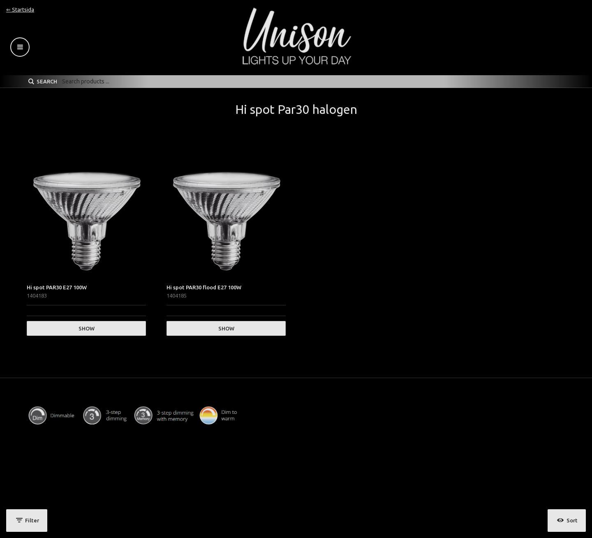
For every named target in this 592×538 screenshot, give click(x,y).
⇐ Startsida (20, 9)
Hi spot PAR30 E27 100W (57, 287)
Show (87, 328)
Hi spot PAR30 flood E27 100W (203, 287)
